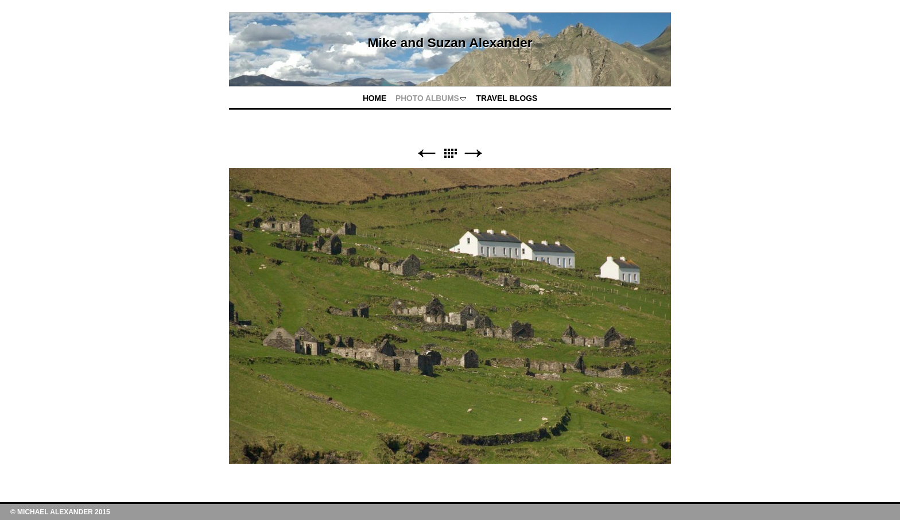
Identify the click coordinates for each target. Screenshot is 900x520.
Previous (426, 154)
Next (473, 154)
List (450, 154)
